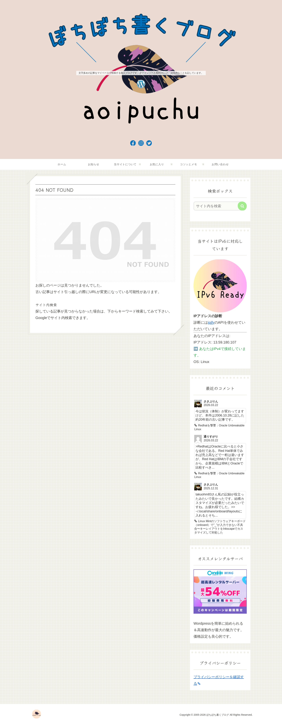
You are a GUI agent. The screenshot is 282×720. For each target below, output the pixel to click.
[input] (218, 206)
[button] (242, 206)
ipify (211, 322)
